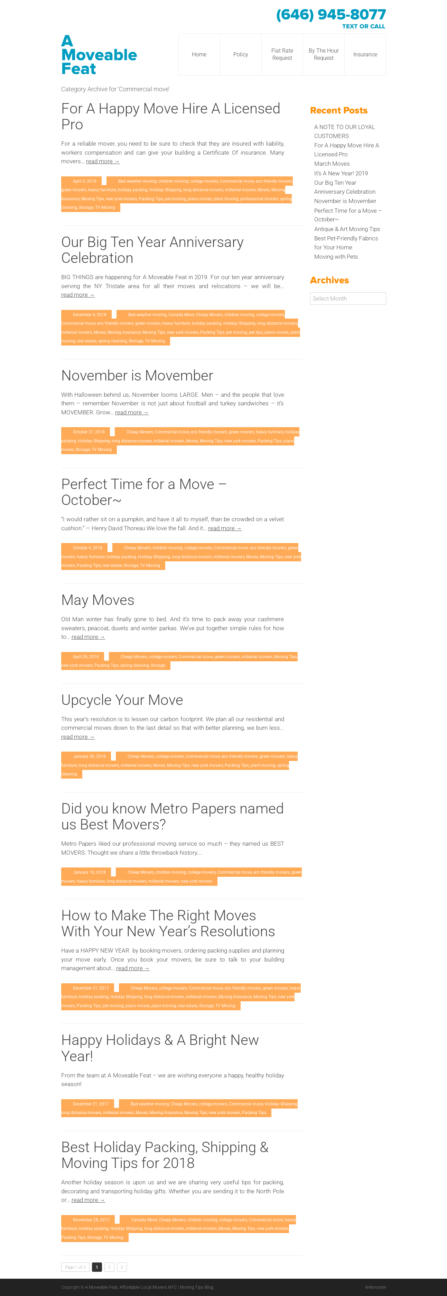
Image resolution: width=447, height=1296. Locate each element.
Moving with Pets (336, 256)
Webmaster (374, 1287)
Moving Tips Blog (196, 1287)
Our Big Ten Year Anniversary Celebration (152, 249)
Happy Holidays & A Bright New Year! (160, 1047)
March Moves (332, 163)
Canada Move (181, 314)
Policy (240, 54)
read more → (103, 161)
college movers (204, 181)
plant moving (226, 198)
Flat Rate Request (282, 54)
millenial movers (240, 189)
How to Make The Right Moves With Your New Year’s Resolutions (168, 923)
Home (199, 54)
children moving (173, 181)
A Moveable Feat (99, 55)
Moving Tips (92, 198)
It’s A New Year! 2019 (341, 173)
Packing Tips (151, 198)
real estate (86, 341)
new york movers (121, 198)
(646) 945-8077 (331, 15)
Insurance (365, 54)
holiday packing (133, 189)
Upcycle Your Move (122, 699)
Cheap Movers (209, 314)
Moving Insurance (124, 332)
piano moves (200, 198)
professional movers (259, 198)
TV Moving (105, 207)
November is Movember (137, 375)
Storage (86, 207)
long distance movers (203, 189)
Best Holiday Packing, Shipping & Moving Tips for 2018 (165, 1155)
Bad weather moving (137, 181)
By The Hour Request (324, 54)
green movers (73, 189)
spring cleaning (112, 341)
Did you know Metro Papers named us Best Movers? (172, 816)
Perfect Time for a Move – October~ (144, 492)
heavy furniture (102, 189)
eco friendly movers (274, 181)
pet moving (175, 198)
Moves (264, 189)
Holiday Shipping (165, 189)
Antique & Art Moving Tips (347, 229)
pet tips (256, 332)
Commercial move (237, 181)
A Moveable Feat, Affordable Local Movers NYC (131, 1287)
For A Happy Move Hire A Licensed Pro (170, 116)
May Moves (97, 599)
